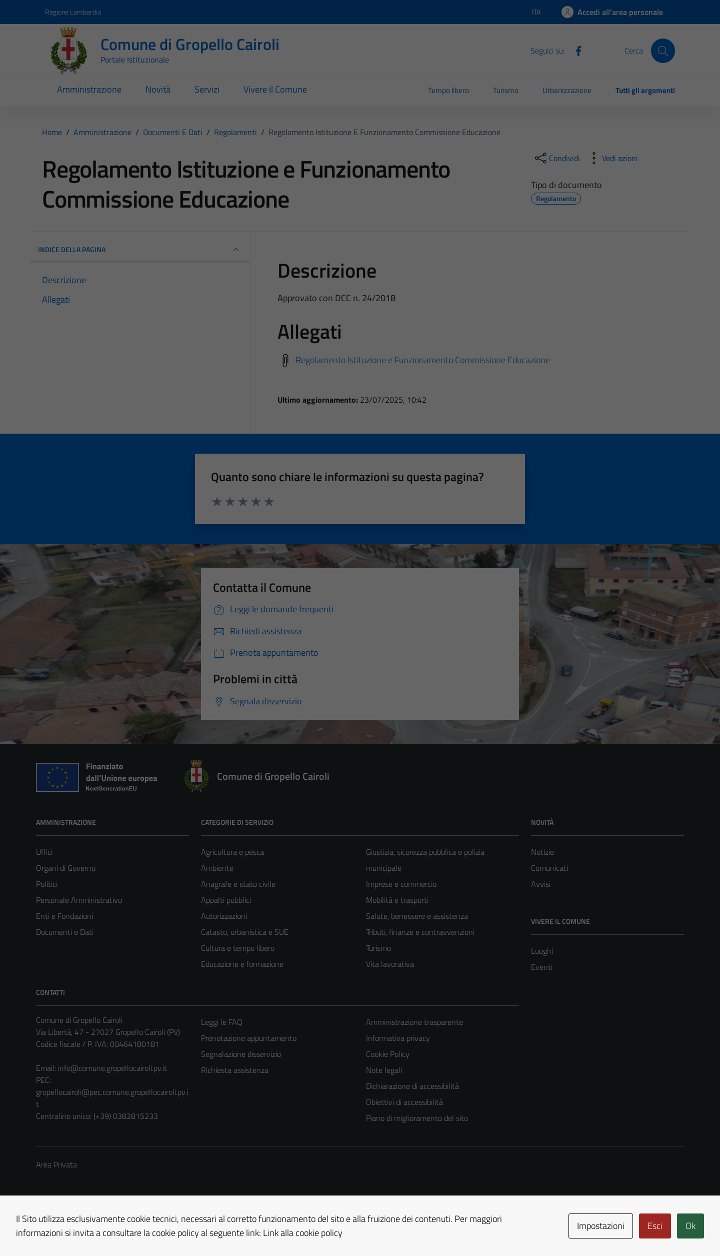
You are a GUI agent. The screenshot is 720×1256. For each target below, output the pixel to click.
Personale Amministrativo (79, 900)
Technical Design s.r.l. (104, 1227)
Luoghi (542, 951)
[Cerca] (663, 51)
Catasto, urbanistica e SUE (244, 932)
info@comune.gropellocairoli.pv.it (112, 1068)
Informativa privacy (398, 1038)
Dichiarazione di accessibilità (412, 1086)
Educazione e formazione (242, 964)
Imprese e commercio (401, 884)
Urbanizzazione (567, 90)
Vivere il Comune (275, 89)
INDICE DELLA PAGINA (140, 250)
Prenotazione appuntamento (248, 1038)
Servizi (207, 89)
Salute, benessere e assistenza (417, 916)
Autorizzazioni (224, 916)
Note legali (384, 1070)
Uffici (44, 852)
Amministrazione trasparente (414, 1022)
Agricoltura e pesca (232, 852)
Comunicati (549, 868)
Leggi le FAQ (221, 1022)
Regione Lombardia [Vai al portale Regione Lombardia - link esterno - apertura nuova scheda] (73, 12)
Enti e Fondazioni (64, 916)
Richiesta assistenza (234, 1070)
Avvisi (540, 884)
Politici (47, 884)
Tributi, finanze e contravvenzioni (420, 932)
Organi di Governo (66, 868)
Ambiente (217, 868)
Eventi (541, 967)
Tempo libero (448, 90)
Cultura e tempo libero (237, 948)
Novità (158, 89)
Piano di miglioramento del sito (417, 1118)
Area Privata (56, 1164)
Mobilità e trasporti (397, 900)
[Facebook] (574, 50)
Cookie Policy (388, 1054)
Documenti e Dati (65, 932)
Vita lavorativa (390, 964)
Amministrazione (89, 89)
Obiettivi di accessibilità (404, 1102)
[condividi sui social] (556, 158)
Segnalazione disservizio (241, 1054)
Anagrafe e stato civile (238, 884)
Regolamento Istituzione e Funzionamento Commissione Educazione (423, 359)
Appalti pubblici (226, 900)
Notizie (542, 852)
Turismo (505, 90)
